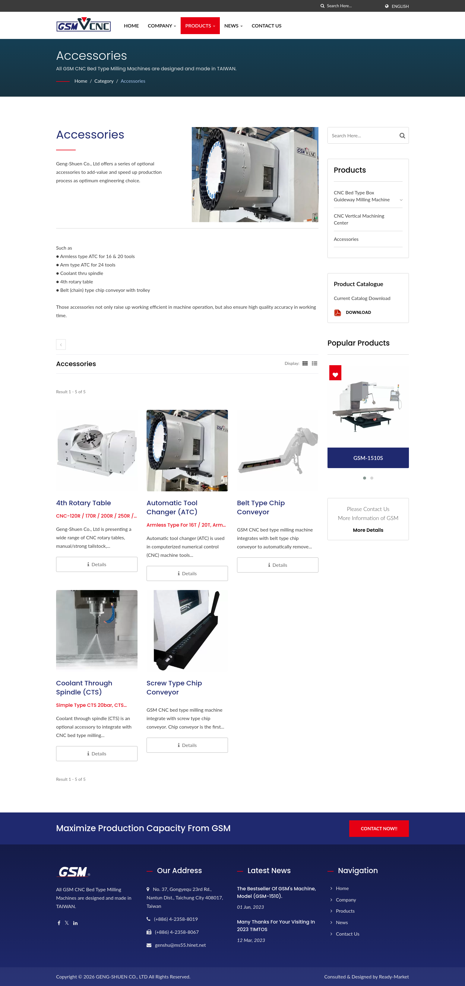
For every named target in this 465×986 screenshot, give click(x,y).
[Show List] (314, 363)
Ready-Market (394, 976)
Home (131, 25)
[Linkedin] (75, 922)
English (400, 6)
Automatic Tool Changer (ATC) (172, 508)
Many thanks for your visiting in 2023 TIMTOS (276, 925)
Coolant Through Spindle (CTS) (84, 688)
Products (200, 25)
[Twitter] (67, 922)
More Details (368, 530)
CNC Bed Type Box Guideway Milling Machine (362, 196)
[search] (322, 6)
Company (162, 25)
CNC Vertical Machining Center (359, 219)
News (233, 25)
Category (104, 81)
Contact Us (267, 25)
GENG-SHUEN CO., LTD (122, 976)
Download (352, 313)
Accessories (133, 81)
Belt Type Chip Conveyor (261, 508)
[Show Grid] (305, 363)
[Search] (354, 6)
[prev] (61, 344)
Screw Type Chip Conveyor (174, 688)
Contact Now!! (379, 828)
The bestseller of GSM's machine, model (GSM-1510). (276, 892)
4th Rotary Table (83, 503)
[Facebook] (59, 922)
